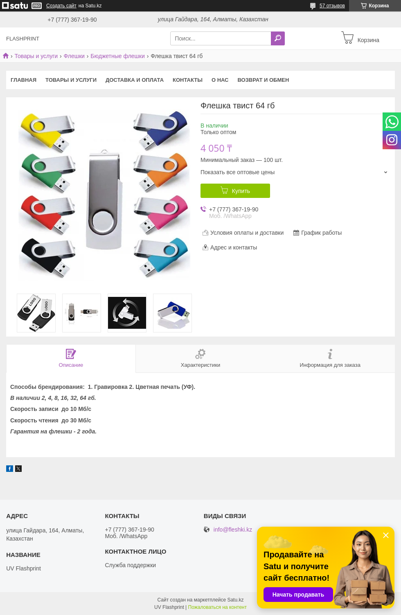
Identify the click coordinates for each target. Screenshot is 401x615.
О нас (220, 80)
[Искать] (278, 38)
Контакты (188, 80)
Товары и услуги (36, 56)
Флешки (74, 56)
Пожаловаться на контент (217, 607)
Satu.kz (235, 600)
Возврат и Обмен (263, 80)
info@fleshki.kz (233, 530)
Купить (241, 191)
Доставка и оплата (135, 80)
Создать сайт (61, 6)
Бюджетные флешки (117, 56)
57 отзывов (332, 6)
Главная (23, 80)
